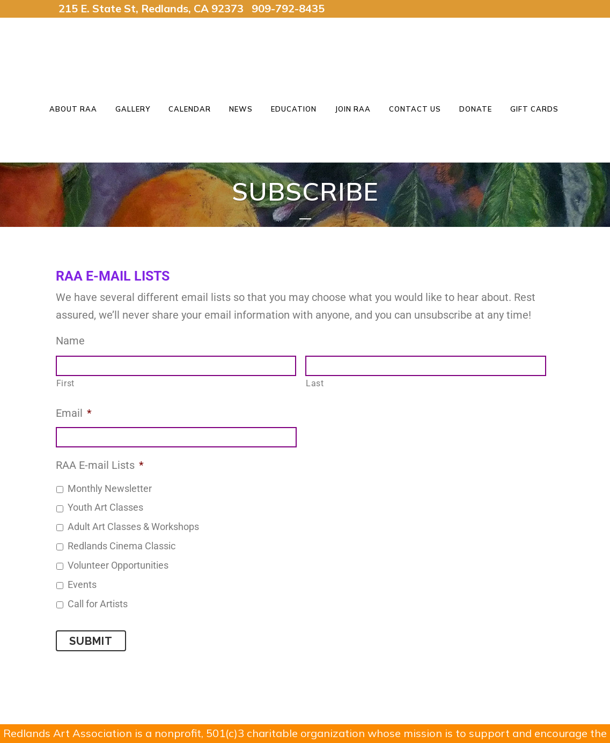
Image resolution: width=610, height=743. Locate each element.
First (65, 383)
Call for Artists (98, 604)
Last (315, 383)
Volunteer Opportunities (118, 565)
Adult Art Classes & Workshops (133, 526)
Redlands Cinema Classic (121, 546)
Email (74, 413)
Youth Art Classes (105, 507)
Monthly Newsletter (110, 488)
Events (82, 584)
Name (70, 340)
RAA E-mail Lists (100, 465)
